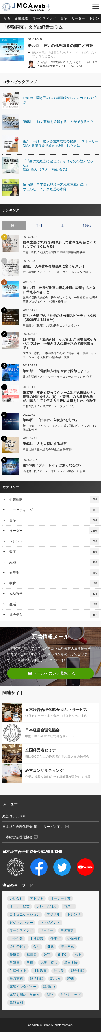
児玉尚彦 (67, 946)
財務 (50, 995)
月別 (38, 226)
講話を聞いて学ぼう (25, 995)
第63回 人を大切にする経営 (45, 444)
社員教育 (40, 970)
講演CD (49, 986)
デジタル (53, 914)
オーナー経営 (20, 906)
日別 (14, 226)
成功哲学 (54, 593)
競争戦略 (77, 970)
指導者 (32, 954)
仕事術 (55, 938)
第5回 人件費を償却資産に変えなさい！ (54, 266)
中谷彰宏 (36, 938)
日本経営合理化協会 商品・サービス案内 (35, 826)
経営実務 (16, 979)
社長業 (59, 970)
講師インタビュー (23, 986)
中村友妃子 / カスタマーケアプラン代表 (48, 406)
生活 (54, 604)
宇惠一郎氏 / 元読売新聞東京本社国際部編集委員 (54, 252)
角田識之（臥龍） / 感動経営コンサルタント (51, 325)
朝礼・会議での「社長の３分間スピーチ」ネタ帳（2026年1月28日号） (59, 318)
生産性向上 (18, 970)
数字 (54, 551)
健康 (50, 946)
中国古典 (67, 930)
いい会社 (16, 898)
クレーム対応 (47, 906)
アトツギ (36, 898)
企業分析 (74, 938)
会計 (36, 946)
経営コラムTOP (14, 816)
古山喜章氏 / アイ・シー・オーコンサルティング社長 (57, 272)
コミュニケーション (25, 914)
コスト (69, 906)
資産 (63, 18)
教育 (54, 583)
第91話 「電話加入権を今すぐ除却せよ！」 (56, 371)
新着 (7, 18)
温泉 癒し (48, 963)
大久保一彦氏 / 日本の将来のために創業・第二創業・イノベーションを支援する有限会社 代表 (60, 355)
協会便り (54, 614)
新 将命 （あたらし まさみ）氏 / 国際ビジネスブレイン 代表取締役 (60, 427)
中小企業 (16, 938)
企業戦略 (21, 18)
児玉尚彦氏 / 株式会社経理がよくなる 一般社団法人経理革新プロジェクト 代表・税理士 (60, 299)
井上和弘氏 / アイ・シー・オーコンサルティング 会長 (57, 376)
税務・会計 (9, 39)
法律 (30, 963)
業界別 (54, 572)
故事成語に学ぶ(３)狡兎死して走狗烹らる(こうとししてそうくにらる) (59, 244)
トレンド (54, 541)
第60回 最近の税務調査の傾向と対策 (60, 46)
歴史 (78, 954)
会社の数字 (18, 946)
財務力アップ (71, 995)
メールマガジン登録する (52, 673)
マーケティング (44, 18)
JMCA (47, 1024)
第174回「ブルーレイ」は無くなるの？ (52, 465)
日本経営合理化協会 (20, 837)
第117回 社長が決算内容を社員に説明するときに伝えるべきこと (59, 290)
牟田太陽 (71, 963)
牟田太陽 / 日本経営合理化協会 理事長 (47, 449)
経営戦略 (36, 979)
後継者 (15, 954)
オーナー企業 (60, 898)
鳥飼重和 (16, 1003)
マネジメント (50, 922)
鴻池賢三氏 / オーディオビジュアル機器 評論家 (54, 471)
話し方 (55, 979)
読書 (70, 979)
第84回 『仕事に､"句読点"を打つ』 (51, 420)
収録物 (87, 226)
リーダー (78, 18)
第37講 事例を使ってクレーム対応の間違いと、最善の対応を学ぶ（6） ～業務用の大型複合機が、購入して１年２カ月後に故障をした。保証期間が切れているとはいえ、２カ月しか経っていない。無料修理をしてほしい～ (60, 397)
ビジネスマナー (21, 922)
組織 (54, 562)
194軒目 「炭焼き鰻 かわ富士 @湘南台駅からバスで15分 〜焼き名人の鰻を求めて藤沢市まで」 (59, 343)
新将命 (62, 954)
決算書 (15, 963)
